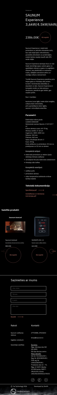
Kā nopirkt (45, 37)
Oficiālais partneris (23, 391)
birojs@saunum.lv (37, 338)
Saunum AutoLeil (11, 240)
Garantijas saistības (17, 345)
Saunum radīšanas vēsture (17, 334)
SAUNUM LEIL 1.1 (38, 240)
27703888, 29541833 (38, 333)
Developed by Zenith (41, 386)
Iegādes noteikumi (17, 340)
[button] (5, 251)
